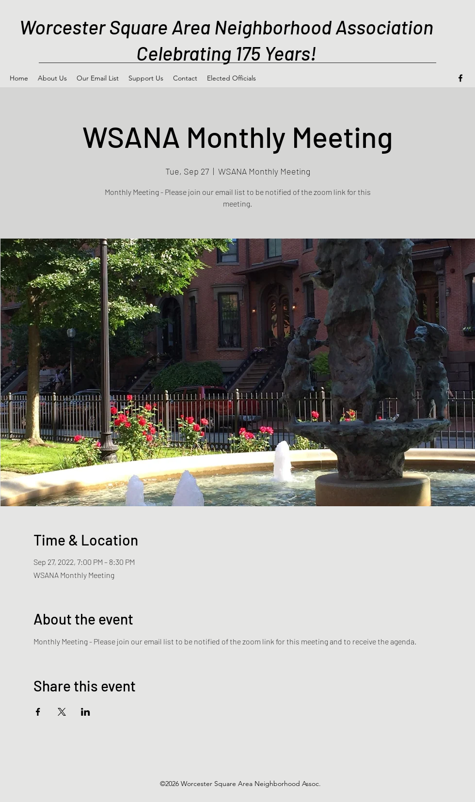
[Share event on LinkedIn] (85, 712)
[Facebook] (460, 78)
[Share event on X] (61, 712)
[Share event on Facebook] (38, 712)
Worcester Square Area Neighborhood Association (226, 26)
